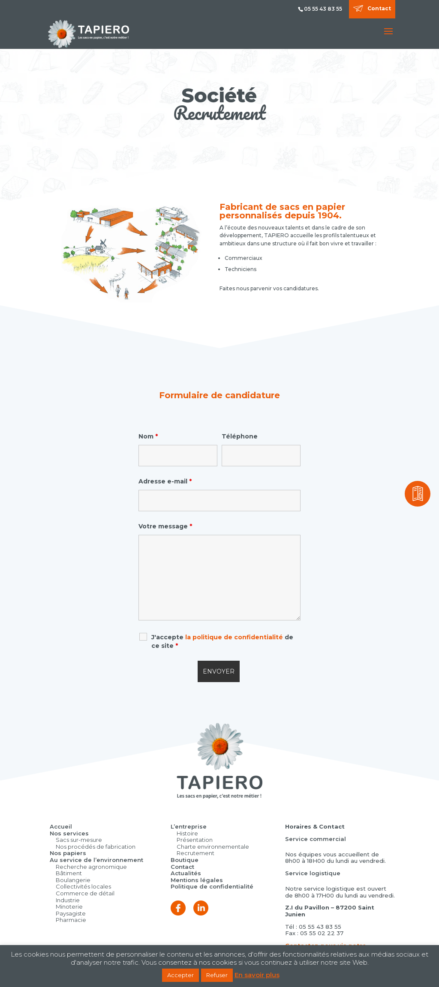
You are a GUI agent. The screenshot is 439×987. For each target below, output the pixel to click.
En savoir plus (257, 975)
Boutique (184, 859)
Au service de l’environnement (96, 859)
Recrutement (195, 853)
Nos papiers (68, 853)
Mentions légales (197, 880)
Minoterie (69, 906)
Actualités (186, 873)
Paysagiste (71, 913)
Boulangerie (73, 880)
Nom (148, 436)
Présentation (195, 839)
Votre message (165, 526)
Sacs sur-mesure (79, 839)
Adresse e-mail (165, 481)
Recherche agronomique (91, 866)
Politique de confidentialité (212, 886)
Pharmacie (71, 919)
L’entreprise (189, 826)
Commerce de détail (85, 893)
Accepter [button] (180, 975)
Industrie (68, 900)
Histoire (187, 833)
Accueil (61, 826)
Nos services (69, 833)
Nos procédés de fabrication (95, 846)
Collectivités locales (83, 886)
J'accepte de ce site (222, 641)
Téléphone (240, 436)
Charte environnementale (213, 846)
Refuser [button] (217, 975)
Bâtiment (69, 873)
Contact (379, 8)
